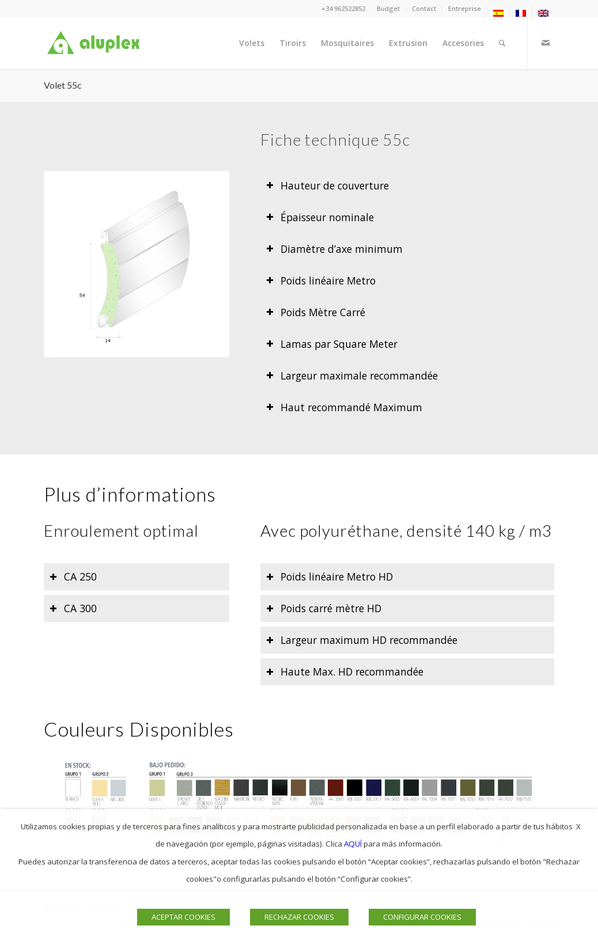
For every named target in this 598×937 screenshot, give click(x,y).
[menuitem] (388, 9)
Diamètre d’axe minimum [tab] (334, 249)
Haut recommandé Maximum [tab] (344, 407)
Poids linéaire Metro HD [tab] (329, 576)
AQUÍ (353, 844)
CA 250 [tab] (73, 576)
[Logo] (95, 43)
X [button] (578, 826)
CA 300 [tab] (73, 608)
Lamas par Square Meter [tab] (332, 344)
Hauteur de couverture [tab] (327, 185)
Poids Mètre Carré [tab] (315, 312)
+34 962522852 (343, 8)
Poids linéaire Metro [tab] (321, 280)
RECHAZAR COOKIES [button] (299, 917)
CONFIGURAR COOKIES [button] (422, 917)
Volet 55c (63, 84)
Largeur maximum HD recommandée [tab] (361, 640)
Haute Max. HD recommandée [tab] (344, 671)
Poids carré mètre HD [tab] (323, 608)
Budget (388, 8)
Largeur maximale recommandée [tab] (352, 375)
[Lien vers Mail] (545, 42)
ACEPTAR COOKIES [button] (183, 917)
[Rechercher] (502, 43)
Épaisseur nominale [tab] (320, 217)
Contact (424, 8)
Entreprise (464, 8)
